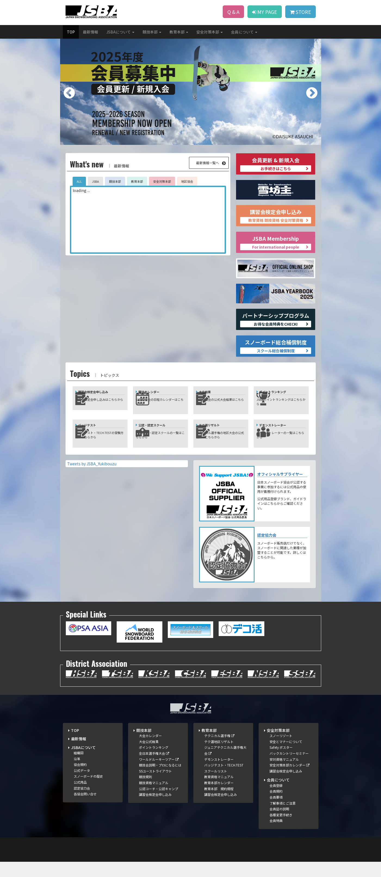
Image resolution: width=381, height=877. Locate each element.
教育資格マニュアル (219, 792)
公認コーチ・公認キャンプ (158, 803)
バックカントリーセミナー (289, 768)
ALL (79, 181)
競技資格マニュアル (153, 798)
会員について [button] (244, 32)
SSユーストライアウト (155, 786)
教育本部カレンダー (219, 798)
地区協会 (187, 181)
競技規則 (145, 792)
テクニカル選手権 (219, 750)
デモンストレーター (219, 774)
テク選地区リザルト (219, 756)
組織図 (78, 768)
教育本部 (137, 181)
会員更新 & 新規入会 (275, 164)
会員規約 (276, 806)
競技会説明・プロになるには (160, 780)
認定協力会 (82, 803)
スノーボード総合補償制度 (275, 346)
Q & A (233, 11)
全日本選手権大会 (154, 768)
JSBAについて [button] (120, 32)
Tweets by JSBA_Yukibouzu (91, 478)
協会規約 (80, 779)
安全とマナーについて (286, 756)
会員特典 (276, 835)
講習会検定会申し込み (275, 216)
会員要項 (276, 812)
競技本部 (115, 181)
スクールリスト (215, 786)
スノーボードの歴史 (88, 791)
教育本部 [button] (178, 32)
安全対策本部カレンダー (289, 780)
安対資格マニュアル (284, 774)
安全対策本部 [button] (209, 32)
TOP (71, 32)
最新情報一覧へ (207, 162)
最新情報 (90, 32)
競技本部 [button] (152, 32)
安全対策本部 (162, 181)
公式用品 (80, 797)
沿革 (77, 773)
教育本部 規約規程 (219, 803)
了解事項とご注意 (283, 818)
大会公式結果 (149, 756)
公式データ (82, 785)
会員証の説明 (279, 824)
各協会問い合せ (85, 809)
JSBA (95, 181)
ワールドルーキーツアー (159, 774)
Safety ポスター (281, 762)
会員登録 (276, 800)
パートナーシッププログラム (275, 319)
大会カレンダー (150, 750)
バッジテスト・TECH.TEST (223, 780)
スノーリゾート (281, 750)
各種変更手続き (281, 829)
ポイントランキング (153, 762)
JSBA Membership (275, 242)
